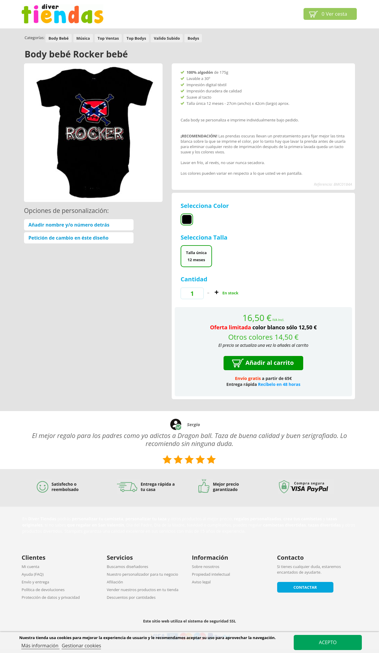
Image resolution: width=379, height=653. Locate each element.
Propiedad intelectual (211, 574)
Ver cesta (334, 13)
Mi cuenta (30, 566)
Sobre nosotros (205, 566)
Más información (40, 645)
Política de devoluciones (43, 589)
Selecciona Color (205, 206)
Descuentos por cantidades (131, 597)
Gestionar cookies (81, 645)
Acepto (328, 642)
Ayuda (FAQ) (33, 574)
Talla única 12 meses (196, 256)
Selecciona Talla (205, 237)
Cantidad (194, 279)
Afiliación (115, 582)
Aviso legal (201, 582)
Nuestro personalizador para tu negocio (142, 574)
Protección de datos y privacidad (51, 597)
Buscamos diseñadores (127, 566)
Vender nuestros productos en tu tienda (143, 589)
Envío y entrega (35, 582)
